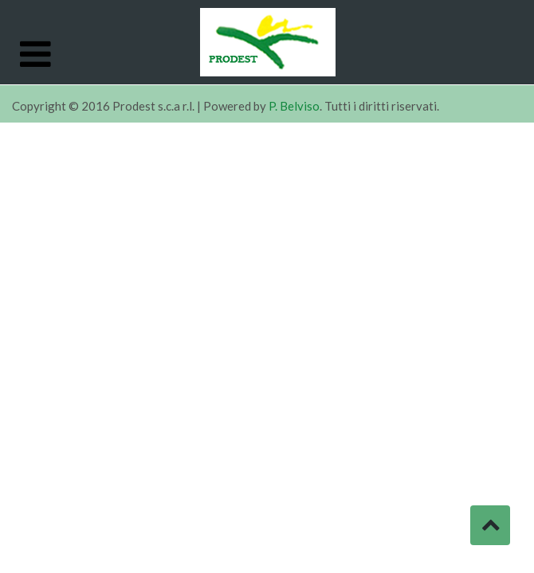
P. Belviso (294, 106)
